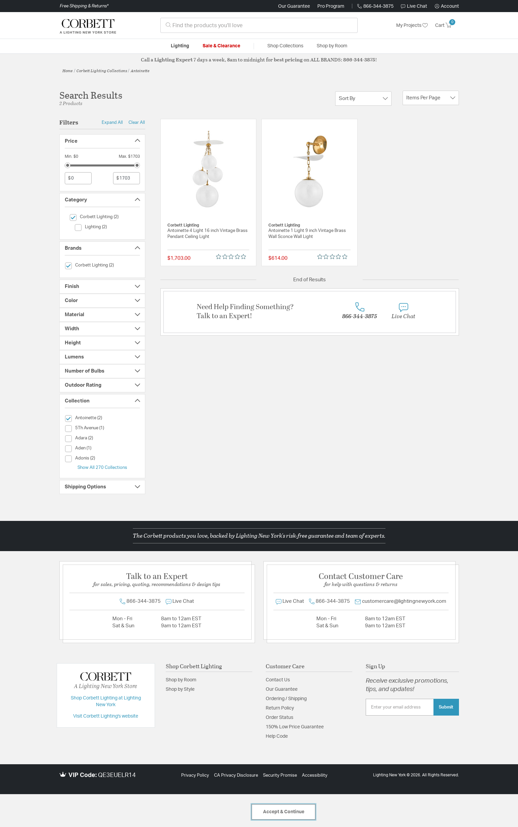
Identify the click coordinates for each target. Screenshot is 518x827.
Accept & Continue (283, 812)
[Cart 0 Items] (447, 25)
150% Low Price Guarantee (295, 727)
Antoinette (140, 70)
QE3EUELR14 (117, 775)
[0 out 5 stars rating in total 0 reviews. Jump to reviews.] (232, 256)
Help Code (277, 736)
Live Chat (414, 6)
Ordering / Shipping (286, 698)
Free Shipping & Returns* (84, 6)
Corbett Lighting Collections (101, 70)
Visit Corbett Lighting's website (105, 716)
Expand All (112, 122)
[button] (447, 6)
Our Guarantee (294, 6)
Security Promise (280, 775)
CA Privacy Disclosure (236, 775)
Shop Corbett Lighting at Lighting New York (106, 701)
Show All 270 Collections (102, 467)
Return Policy (280, 708)
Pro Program (330, 6)
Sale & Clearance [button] (221, 46)
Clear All (136, 122)
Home (67, 70)
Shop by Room (181, 680)
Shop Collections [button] (285, 46)
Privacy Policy (195, 775)
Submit (446, 707)
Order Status (279, 717)
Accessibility (314, 775)
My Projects (412, 25)
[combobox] (259, 25)
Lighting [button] (180, 46)
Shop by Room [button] (332, 46)
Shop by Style (180, 689)
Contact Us (278, 680)
